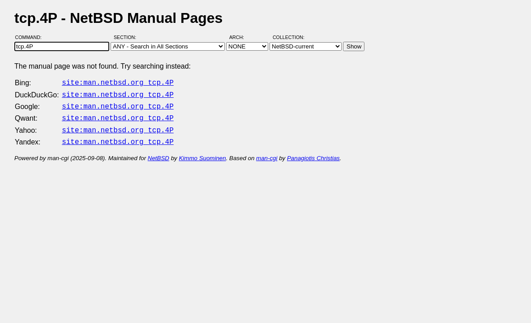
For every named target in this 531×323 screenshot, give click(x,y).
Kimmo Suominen (202, 152)
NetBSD (158, 152)
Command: (31, 37)
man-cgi (266, 152)
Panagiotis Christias (313, 152)
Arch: (240, 37)
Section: (127, 37)
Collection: (288, 37)
